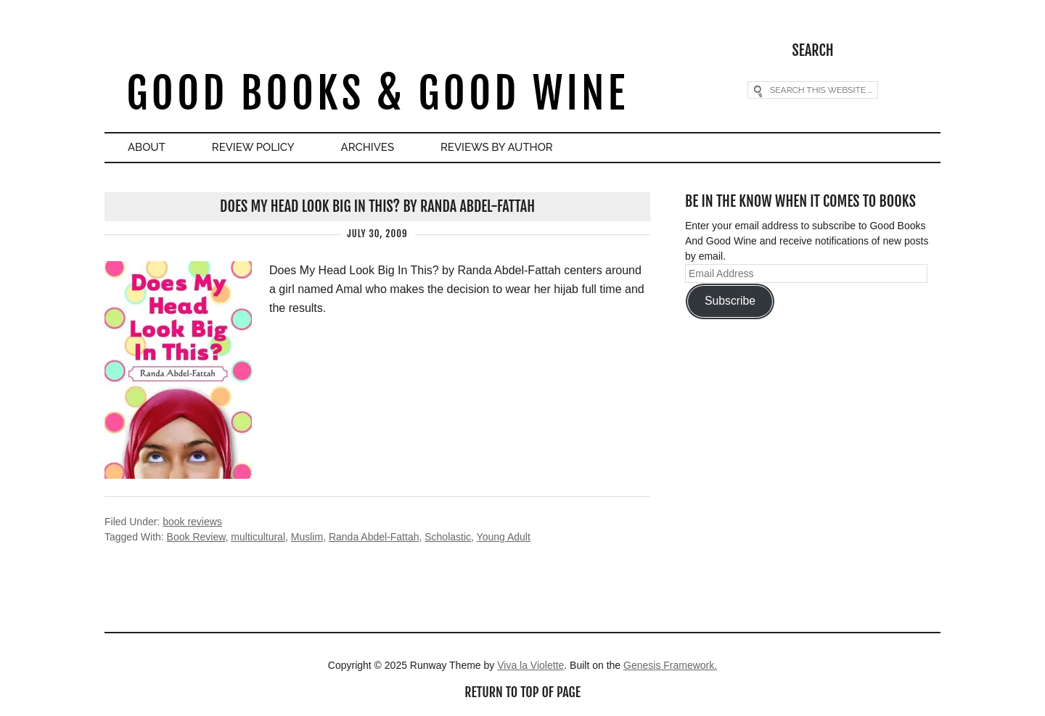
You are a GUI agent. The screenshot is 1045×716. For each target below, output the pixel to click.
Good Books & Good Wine (377, 93)
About (146, 147)
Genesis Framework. (670, 665)
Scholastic (448, 537)
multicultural (258, 537)
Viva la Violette (530, 665)
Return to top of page (522, 692)
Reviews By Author (496, 147)
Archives (367, 147)
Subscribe (730, 301)
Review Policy (253, 147)
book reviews (192, 521)
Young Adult (503, 537)
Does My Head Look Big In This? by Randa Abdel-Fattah (377, 206)
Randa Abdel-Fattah (374, 537)
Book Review (196, 537)
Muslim (307, 537)
